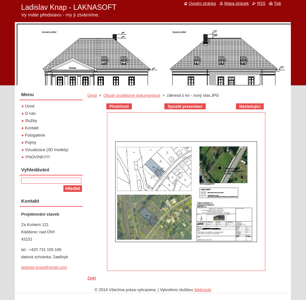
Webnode (202, 289)
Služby (31, 120)
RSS (261, 3)
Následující (250, 106)
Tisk (277, 3)
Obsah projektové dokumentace (131, 95)
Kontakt (31, 128)
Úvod (92, 95)
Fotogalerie (35, 135)
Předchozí (119, 106)
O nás (30, 113)
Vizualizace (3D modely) (46, 149)
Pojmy (30, 142)
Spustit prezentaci (185, 106)
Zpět (91, 278)
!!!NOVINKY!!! (37, 157)
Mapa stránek (236, 3)
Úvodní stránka (202, 3)
